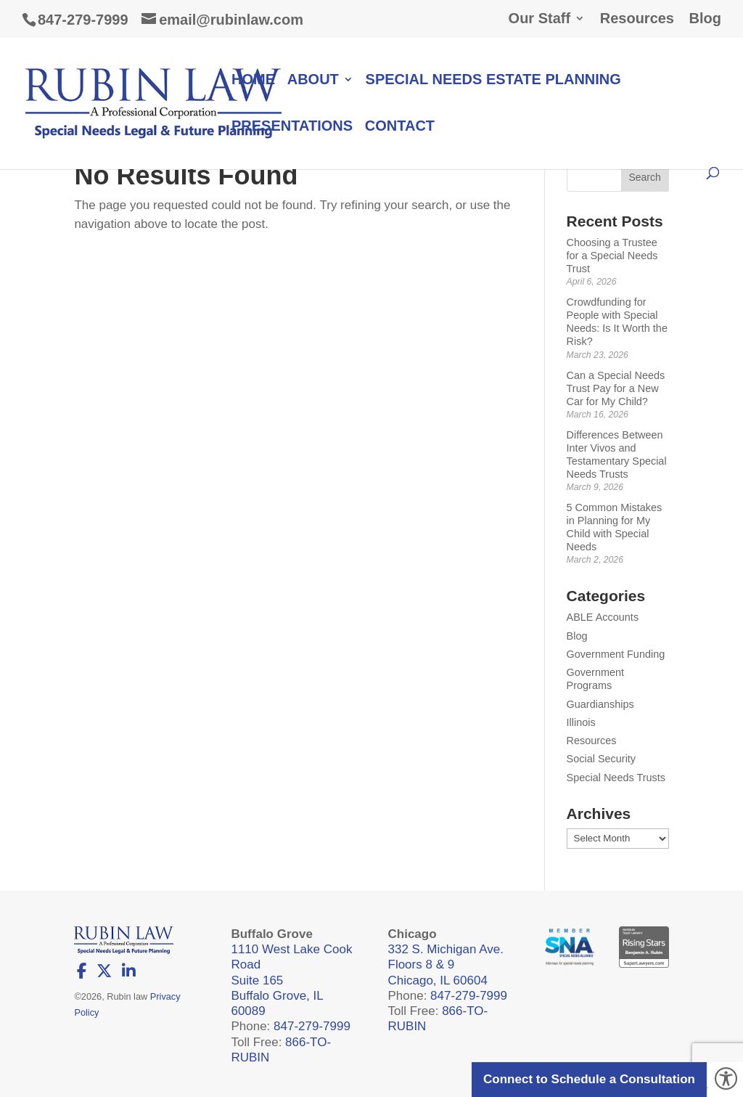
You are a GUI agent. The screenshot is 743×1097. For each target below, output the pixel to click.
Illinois (581, 722)
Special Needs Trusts (616, 777)
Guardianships (600, 704)
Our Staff (540, 18)
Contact (400, 127)
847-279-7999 (83, 20)
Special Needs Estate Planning (493, 80)
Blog (705, 18)
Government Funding (616, 654)
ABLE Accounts (603, 617)
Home (253, 80)
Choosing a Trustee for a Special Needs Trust (612, 255)
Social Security (601, 758)
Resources (637, 18)
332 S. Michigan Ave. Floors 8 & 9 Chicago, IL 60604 (446, 964)
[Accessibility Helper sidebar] (725, 1079)
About (313, 80)
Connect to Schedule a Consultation (589, 1079)
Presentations (292, 127)
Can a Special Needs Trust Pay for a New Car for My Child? (616, 388)
